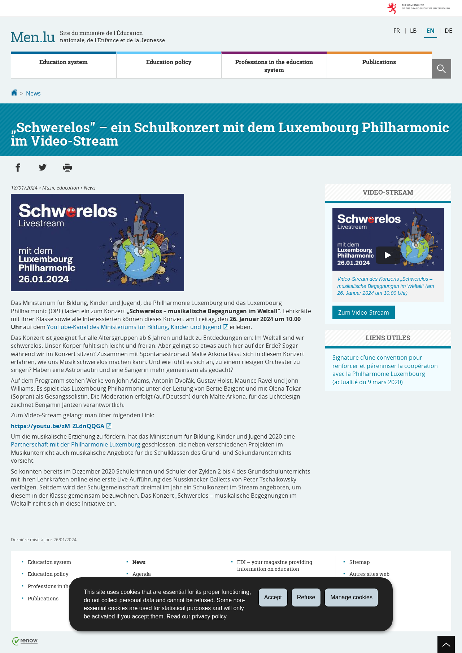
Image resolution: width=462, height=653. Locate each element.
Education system (63, 62)
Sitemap (359, 561)
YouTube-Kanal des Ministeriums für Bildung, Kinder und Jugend (134, 326)
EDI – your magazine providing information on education (274, 565)
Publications (379, 62)
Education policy (168, 62)
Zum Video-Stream (363, 312)
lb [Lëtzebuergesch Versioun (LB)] (413, 31)
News (33, 93)
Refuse (306, 597)
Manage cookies (351, 597)
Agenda (141, 573)
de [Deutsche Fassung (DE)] (448, 31)
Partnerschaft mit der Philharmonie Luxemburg (75, 444)
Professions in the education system (274, 66)
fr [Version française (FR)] (396, 31)
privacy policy (209, 616)
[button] (441, 69)
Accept (273, 597)
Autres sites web (369, 573)
